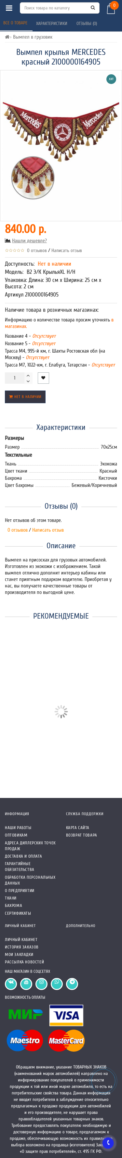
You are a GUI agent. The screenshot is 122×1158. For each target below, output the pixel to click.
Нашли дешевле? (29, 241)
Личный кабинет (21, 939)
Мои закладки (19, 954)
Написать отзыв (66, 250)
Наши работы (18, 827)
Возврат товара (81, 835)
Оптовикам (16, 835)
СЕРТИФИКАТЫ (18, 913)
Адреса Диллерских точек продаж (30, 845)
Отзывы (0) (87, 23)
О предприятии (19, 890)
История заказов (22, 947)
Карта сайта (78, 827)
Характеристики (52, 23)
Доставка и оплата (23, 856)
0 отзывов (35, 250)
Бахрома (13, 905)
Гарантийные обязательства (19, 866)
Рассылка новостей (24, 961)
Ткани (11, 898)
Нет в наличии (25, 396)
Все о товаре (16, 23)
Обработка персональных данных (30, 880)
